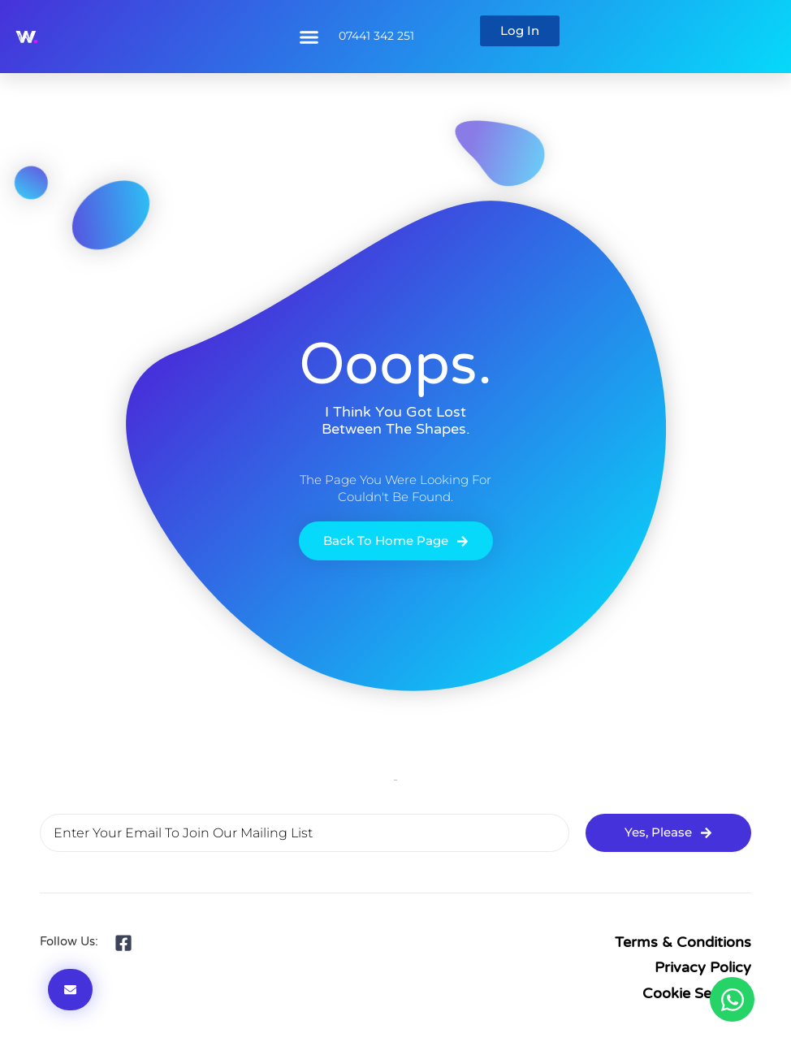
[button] (308, 36)
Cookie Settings (696, 993)
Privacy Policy (703, 967)
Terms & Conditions (683, 942)
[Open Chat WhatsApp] (732, 999)
